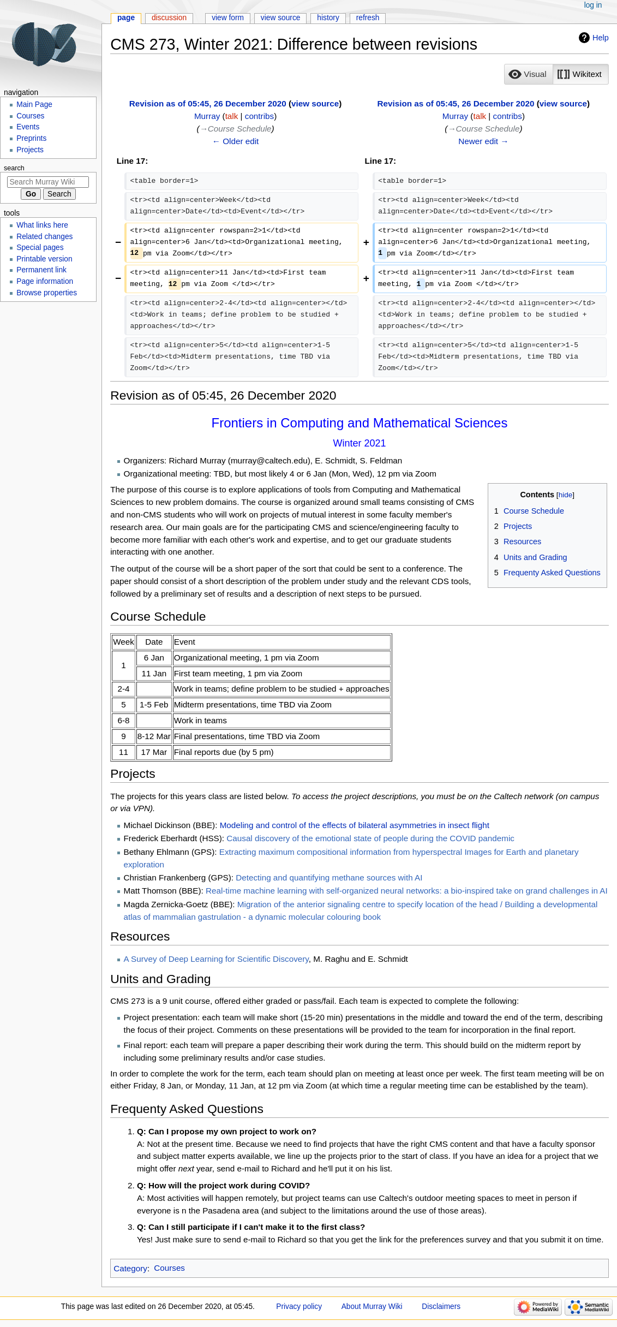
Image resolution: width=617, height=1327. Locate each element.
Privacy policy (299, 1306)
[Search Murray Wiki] (48, 182)
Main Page (34, 104)
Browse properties (46, 293)
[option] (528, 74)
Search (14, 168)
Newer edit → (483, 141)
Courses (169, 1267)
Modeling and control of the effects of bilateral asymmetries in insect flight (354, 825)
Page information (44, 281)
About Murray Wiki (372, 1306)
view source (315, 103)
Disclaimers (441, 1306)
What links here (42, 225)
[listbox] (556, 74)
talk (231, 116)
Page (126, 18)
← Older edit (235, 141)
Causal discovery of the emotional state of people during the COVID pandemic (370, 838)
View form (228, 18)
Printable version (44, 259)
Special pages (39, 247)
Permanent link (41, 270)
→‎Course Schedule (236, 128)
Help (600, 37)
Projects (30, 150)
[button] (528, 74)
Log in (593, 5)
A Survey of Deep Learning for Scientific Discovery (216, 958)
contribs (259, 116)
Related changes (44, 237)
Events (27, 127)
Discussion (169, 18)
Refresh (368, 18)
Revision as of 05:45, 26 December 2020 (207, 103)
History (328, 18)
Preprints (31, 138)
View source (281, 18)
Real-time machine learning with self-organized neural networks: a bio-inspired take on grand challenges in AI (407, 890)
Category (130, 1267)
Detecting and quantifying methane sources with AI (329, 877)
